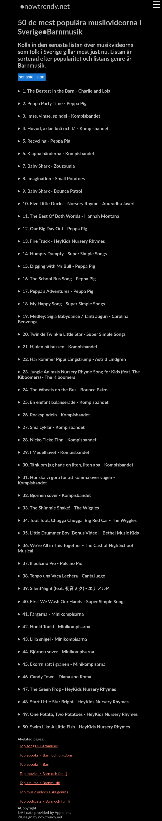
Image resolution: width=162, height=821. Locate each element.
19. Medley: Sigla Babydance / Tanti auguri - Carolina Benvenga (73, 318)
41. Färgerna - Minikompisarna (53, 614)
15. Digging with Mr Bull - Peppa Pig (58, 266)
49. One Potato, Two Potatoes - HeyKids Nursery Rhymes (80, 714)
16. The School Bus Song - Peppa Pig (59, 278)
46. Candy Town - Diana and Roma (56, 676)
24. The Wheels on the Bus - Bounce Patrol (65, 389)
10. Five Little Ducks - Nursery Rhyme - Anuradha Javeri (78, 203)
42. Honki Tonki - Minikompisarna (56, 626)
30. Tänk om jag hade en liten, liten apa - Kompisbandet (77, 464)
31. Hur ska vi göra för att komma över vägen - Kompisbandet (66, 480)
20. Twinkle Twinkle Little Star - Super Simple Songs (74, 334)
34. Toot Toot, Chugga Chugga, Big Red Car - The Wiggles (79, 520)
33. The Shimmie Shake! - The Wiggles (60, 507)
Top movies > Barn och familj (43, 773)
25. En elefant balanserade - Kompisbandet (65, 402)
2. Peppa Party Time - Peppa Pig (54, 103)
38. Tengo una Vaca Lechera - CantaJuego (63, 575)
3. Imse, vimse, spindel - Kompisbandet (61, 116)
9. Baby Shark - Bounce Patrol (52, 191)
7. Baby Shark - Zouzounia (48, 166)
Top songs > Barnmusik (39, 746)
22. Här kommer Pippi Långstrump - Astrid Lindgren (74, 359)
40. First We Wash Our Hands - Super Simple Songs (73, 601)
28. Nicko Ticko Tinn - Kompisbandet (59, 439)
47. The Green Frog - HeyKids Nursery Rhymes (69, 689)
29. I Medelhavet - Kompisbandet (55, 452)
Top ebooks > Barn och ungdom (46, 755)
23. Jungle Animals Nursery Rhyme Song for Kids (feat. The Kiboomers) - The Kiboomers (79, 374)
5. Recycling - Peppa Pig (46, 141)
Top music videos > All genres (44, 792)
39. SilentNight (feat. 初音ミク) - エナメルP (65, 588)
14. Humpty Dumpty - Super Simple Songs (64, 253)
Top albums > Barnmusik (40, 782)
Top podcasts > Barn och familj (45, 801)
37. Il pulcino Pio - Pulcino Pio (52, 563)
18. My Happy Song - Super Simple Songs (63, 303)
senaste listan (31, 77)
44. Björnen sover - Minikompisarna (58, 651)
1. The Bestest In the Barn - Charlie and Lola (66, 91)
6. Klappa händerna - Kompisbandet (58, 153)
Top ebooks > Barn (35, 764)
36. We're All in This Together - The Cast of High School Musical (75, 548)
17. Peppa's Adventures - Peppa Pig (57, 291)
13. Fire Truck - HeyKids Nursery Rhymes (63, 241)
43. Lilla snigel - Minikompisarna (54, 639)
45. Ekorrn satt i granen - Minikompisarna (63, 664)
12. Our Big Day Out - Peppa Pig (54, 228)
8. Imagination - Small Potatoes (53, 178)
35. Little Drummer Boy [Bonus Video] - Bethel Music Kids (80, 532)
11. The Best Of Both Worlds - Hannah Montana (70, 216)
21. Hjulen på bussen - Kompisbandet (59, 346)
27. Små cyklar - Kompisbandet (53, 427)
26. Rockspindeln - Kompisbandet (56, 414)
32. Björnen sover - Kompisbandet (56, 495)
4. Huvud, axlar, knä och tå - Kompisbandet (65, 128)
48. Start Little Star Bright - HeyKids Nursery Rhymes (75, 701)
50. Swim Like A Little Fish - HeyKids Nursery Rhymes (76, 726)
